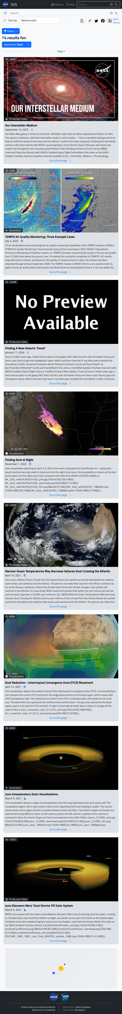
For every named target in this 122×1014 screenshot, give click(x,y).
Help (70, 4)
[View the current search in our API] (82, 20)
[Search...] (92, 4)
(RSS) (115, 19)
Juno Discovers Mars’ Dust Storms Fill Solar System (39, 905)
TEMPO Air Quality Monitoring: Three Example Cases (40, 237)
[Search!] (116, 4)
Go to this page (60, 160)
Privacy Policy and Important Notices (38, 1007)
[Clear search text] (110, 4)
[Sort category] (39, 20)
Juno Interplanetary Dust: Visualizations (31, 794)
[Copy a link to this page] (89, 21)
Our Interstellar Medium (21, 125)
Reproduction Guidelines (43, 1010)
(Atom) (116, 22)
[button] (28, 45)
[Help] (5, 13)
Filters (11, 31)
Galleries (57, 4)
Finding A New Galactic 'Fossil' (25, 348)
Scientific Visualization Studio (14, 4)
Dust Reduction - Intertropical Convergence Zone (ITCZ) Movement (49, 682)
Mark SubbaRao (83, 1007)
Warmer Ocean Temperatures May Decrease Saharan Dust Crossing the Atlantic (57, 571)
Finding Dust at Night (19, 459)
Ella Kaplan (80, 1010)
